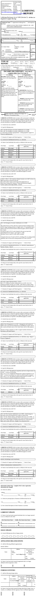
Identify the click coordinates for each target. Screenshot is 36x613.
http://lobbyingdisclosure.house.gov (10, 12)
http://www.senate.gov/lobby (19, 13)
